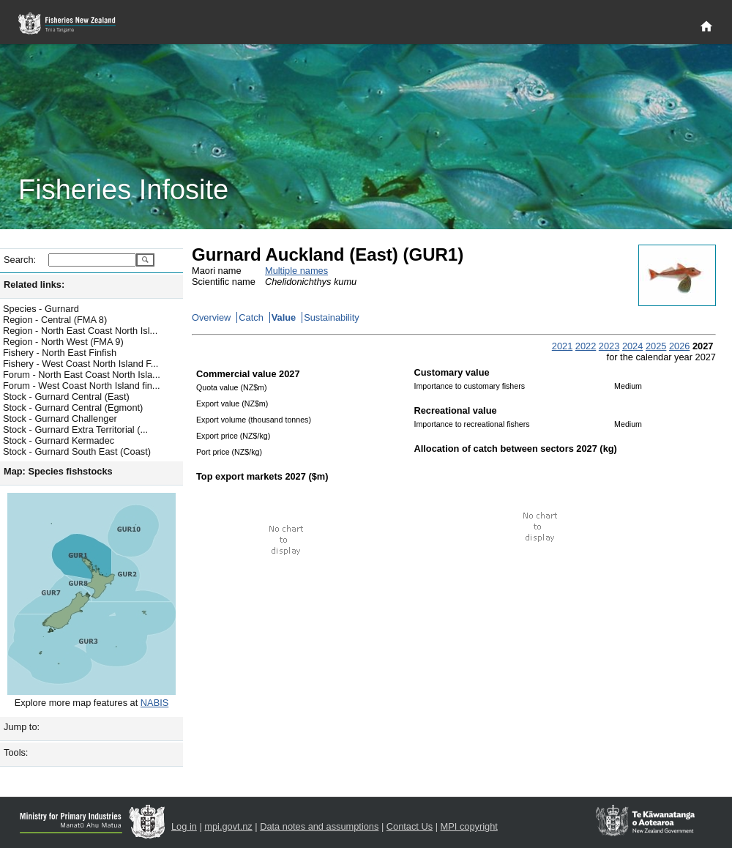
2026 (679, 346)
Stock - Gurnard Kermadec (58, 440)
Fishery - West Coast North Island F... (80, 363)
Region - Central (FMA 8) (55, 319)
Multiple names (296, 270)
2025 (656, 346)
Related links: (34, 284)
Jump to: (22, 726)
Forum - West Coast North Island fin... (81, 385)
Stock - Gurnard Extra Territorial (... (75, 429)
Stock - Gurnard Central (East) (66, 396)
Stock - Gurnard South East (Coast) (77, 451)
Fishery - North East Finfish (59, 352)
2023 (609, 346)
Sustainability (331, 317)
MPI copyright (469, 826)
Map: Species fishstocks (58, 471)
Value (284, 317)
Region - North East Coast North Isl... (80, 330)
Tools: (16, 752)
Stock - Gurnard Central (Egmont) (73, 407)
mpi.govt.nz (228, 826)
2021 (562, 346)
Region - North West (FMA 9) (63, 341)
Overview (211, 317)
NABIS (154, 702)
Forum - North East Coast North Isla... (81, 374)
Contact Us (409, 826)
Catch (251, 317)
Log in (184, 826)
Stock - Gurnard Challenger (60, 418)
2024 (632, 346)
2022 (585, 346)
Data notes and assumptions (319, 826)
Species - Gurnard (41, 308)
